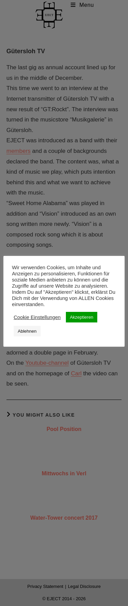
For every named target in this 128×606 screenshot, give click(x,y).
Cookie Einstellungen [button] (37, 317)
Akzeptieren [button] (82, 317)
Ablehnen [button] (27, 331)
